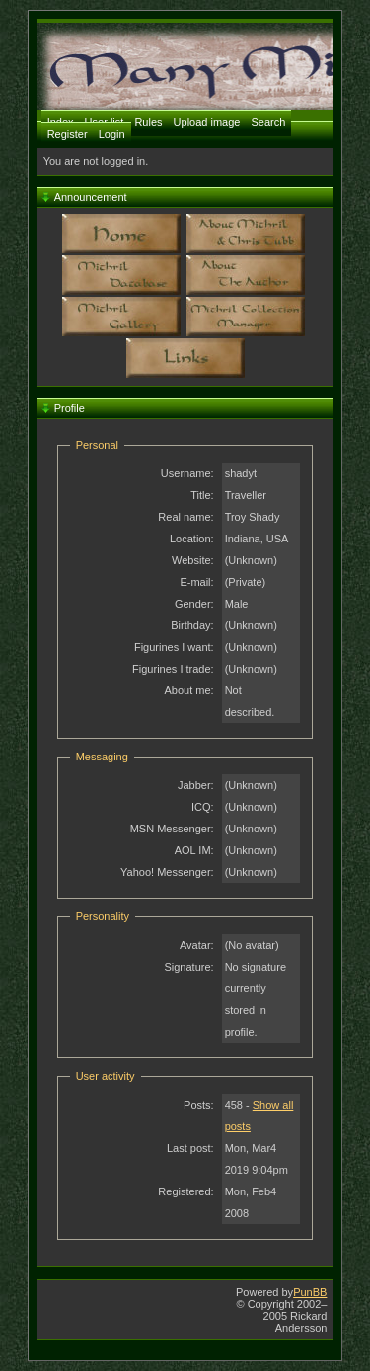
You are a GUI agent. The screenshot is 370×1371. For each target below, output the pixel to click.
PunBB (310, 1292)
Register (67, 134)
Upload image (207, 122)
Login (112, 134)
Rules (148, 122)
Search (269, 122)
